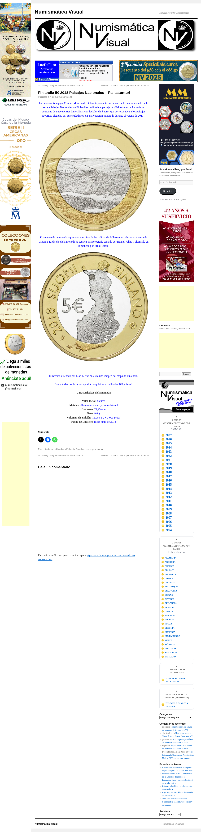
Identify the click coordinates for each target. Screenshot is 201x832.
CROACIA (168, 582)
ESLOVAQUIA (170, 586)
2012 (166, 497)
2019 (166, 468)
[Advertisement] (15, 474)
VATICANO (168, 656)
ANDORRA (168, 562)
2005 (166, 525)
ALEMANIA (168, 557)
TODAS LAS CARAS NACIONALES (173, 680)
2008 (166, 513)
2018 (166, 472)
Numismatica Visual (59, 12)
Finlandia (70, 449)
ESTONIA (167, 599)
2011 (166, 501)
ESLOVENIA (169, 590)
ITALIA (166, 623)
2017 (166, 476)
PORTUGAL (169, 648)
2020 (166, 464)
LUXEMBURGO (170, 636)
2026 (166, 439)
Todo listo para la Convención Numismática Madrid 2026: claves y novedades (178, 755)
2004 (166, 530)
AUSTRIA (167, 566)
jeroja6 (69, 97)
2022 (166, 456)
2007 (166, 517)
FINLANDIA (169, 603)
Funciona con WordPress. (173, 824)
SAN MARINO (169, 652)
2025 (166, 443)
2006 (166, 521)
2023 (166, 451)
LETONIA (167, 628)
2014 (166, 489)
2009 (166, 509)
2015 (166, 484)
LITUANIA (168, 632)
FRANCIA (167, 607)
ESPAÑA (167, 595)
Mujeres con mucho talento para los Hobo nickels (125, 85)
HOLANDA (168, 615)
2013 (166, 493)
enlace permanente (94, 449)
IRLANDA (168, 619)
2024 (166, 447)
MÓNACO (168, 644)
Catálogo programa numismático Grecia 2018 (60, 85)
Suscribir (167, 191)
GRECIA (167, 611)
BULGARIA (168, 574)
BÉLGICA (167, 570)
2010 (166, 505)
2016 (166, 480)
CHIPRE (167, 578)
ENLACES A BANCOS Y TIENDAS (174, 705)
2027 (166, 435)
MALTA (166, 640)
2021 (166, 460)
